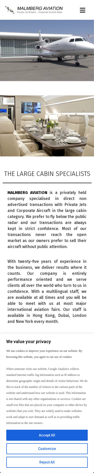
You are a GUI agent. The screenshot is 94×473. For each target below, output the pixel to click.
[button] (83, 10)
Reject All (47, 462)
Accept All (47, 435)
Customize (47, 449)
